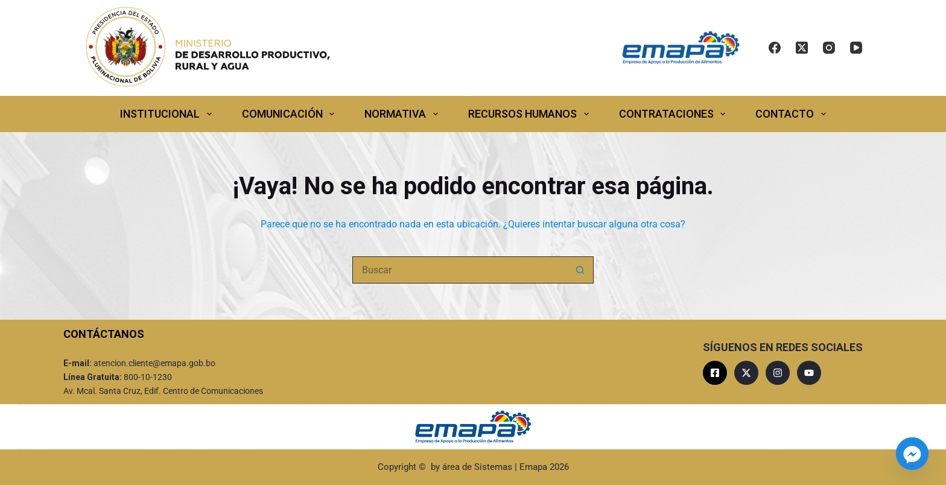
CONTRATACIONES (675, 114)
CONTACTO (793, 114)
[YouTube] (856, 48)
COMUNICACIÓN (291, 114)
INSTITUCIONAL (168, 114)
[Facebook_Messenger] (912, 453)
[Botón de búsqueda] (580, 270)
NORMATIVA (403, 114)
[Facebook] (775, 48)
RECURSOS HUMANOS (531, 114)
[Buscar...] (459, 270)
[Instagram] (829, 48)
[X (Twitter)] (802, 48)
